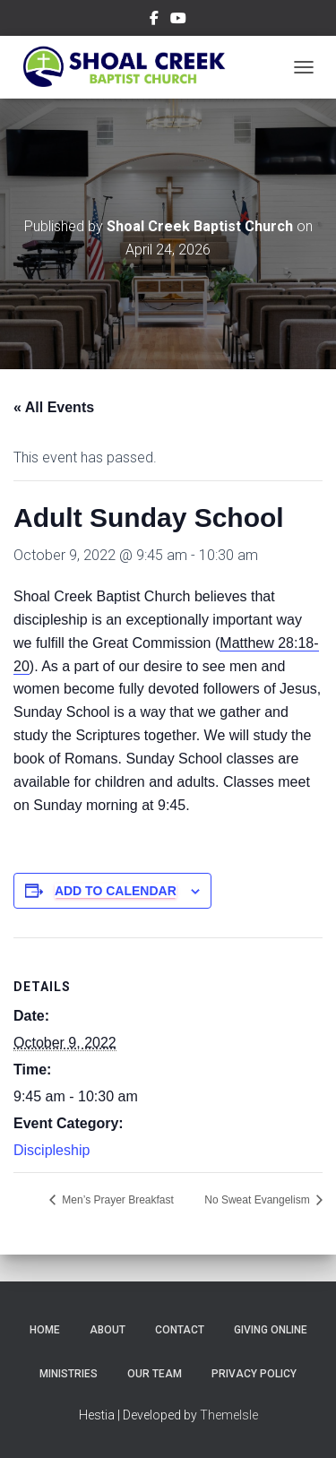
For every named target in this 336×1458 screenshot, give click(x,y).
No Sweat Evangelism (258, 1200)
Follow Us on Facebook (154, 20)
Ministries (68, 1373)
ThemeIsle (229, 1415)
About (107, 1330)
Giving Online (270, 1330)
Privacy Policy (254, 1373)
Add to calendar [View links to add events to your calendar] (116, 891)
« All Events (53, 407)
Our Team (154, 1373)
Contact (179, 1330)
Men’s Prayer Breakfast (116, 1200)
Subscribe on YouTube (178, 20)
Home (45, 1330)
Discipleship (51, 1150)
